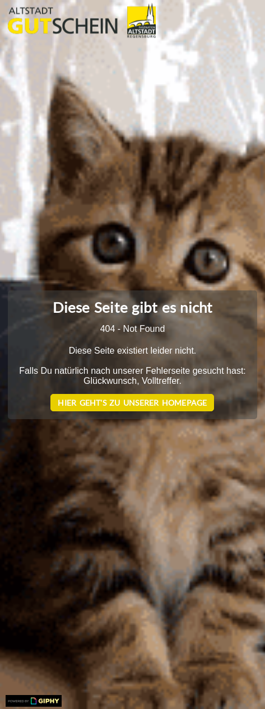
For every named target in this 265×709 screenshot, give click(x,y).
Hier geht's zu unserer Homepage (132, 402)
